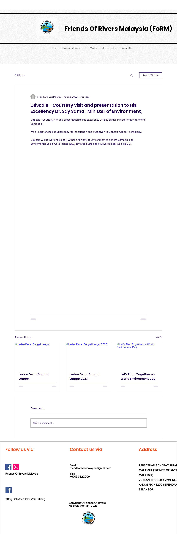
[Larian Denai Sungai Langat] (37, 355)
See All (159, 337)
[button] (131, 75)
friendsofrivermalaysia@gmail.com (90, 468)
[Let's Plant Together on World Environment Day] (139, 355)
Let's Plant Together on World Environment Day (138, 376)
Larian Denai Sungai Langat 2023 (84, 376)
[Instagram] (16, 467)
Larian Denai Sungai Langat (33, 376)
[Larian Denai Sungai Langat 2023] (88, 355)
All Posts (20, 75)
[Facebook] (8, 467)
